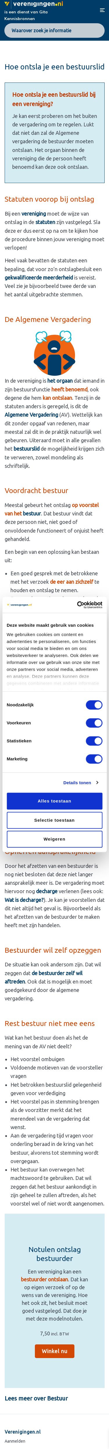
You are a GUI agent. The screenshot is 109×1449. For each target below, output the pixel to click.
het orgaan (60, 381)
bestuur (32, 513)
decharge (47, 891)
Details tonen (77, 782)
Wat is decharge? (24, 900)
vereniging (34, 213)
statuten (45, 222)
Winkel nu (54, 1351)
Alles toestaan (55, 800)
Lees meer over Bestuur (36, 1398)
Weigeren (54, 839)
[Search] (97, 30)
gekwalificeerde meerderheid (39, 277)
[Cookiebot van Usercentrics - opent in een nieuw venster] (77, 605)
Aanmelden (15, 1441)
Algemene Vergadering (32, 415)
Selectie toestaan (54, 820)
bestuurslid (27, 449)
